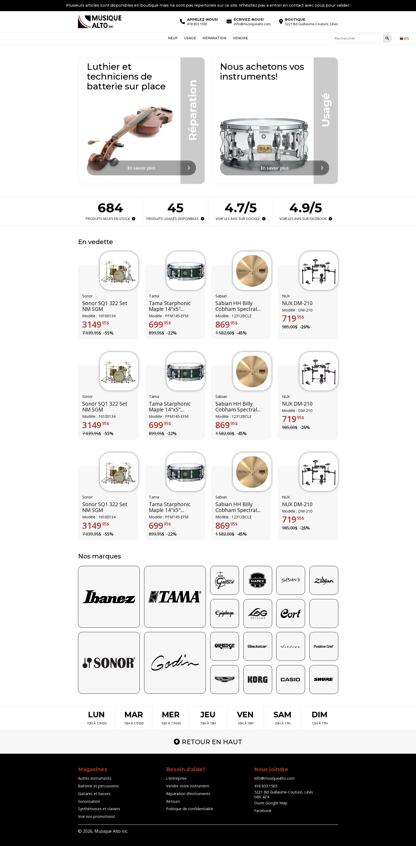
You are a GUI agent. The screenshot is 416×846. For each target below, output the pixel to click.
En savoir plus (141, 168)
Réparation (214, 38)
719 (293, 318)
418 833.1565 (265, 785)
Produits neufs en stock (110, 218)
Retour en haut (208, 742)
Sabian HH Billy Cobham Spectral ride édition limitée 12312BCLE (238, 306)
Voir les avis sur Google (241, 218)
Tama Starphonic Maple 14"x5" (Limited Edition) (169, 306)
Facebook (262, 810)
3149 (95, 324)
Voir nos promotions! (96, 816)
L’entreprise (176, 778)
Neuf (173, 38)
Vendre (240, 38)
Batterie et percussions (98, 785)
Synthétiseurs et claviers (99, 808)
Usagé (190, 38)
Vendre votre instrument (187, 785)
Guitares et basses (94, 793)
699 (160, 324)
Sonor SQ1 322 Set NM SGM (104, 306)
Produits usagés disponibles (175, 218)
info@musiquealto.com (274, 778)
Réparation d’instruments (188, 793)
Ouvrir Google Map (270, 802)
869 (226, 324)
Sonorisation (89, 801)
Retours (173, 801)
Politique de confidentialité (189, 808)
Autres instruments (94, 778)
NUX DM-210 (297, 303)
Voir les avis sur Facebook (305, 218)
